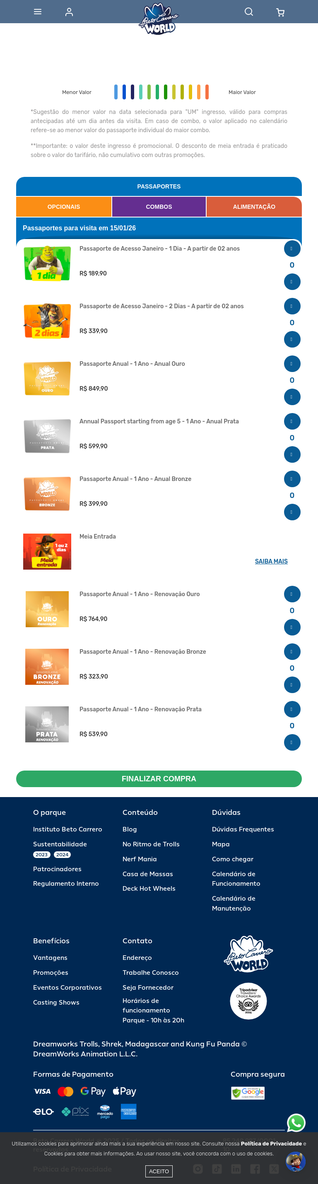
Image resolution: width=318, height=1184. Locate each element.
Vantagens (50, 958)
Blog (130, 830)
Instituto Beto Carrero (67, 830)
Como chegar (232, 859)
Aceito (159, 1171)
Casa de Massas (148, 874)
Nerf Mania (140, 859)
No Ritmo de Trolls (151, 844)
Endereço (137, 958)
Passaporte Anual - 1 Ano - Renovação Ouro (140, 594)
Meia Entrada (98, 537)
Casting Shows (56, 1003)
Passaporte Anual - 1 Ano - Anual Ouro (132, 364)
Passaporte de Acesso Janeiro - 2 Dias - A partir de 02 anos (162, 306)
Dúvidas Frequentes (243, 830)
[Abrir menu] (37, 11)
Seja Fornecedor (148, 988)
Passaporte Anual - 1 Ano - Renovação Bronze (143, 652)
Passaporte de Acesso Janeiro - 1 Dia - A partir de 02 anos (160, 249)
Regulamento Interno (66, 884)
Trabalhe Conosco (151, 973)
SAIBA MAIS (271, 561)
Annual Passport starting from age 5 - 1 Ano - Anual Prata (159, 421)
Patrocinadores (57, 869)
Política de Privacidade (271, 1144)
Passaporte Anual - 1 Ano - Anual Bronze (135, 479)
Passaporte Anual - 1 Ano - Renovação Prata (141, 709)
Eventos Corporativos (67, 988)
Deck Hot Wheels (149, 889)
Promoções (50, 973)
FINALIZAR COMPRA (159, 779)
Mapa (221, 844)
